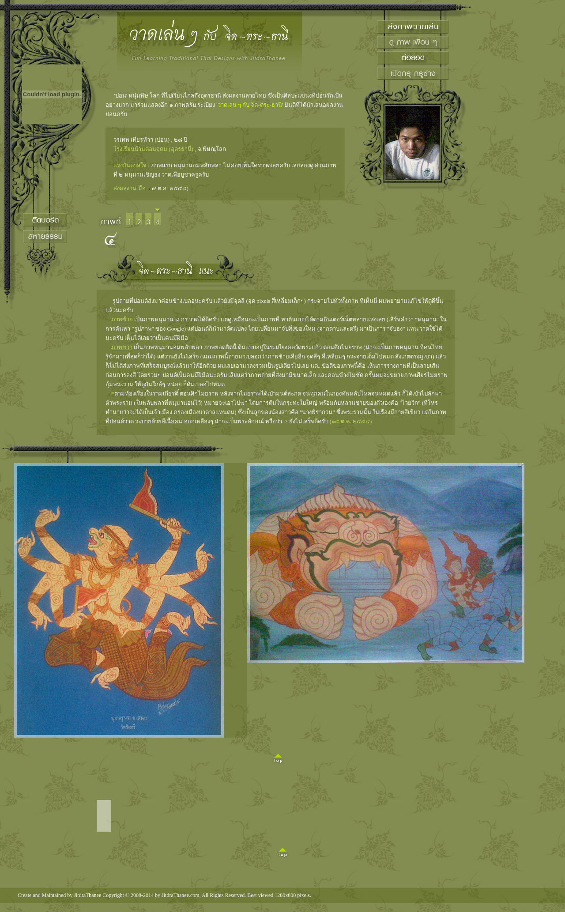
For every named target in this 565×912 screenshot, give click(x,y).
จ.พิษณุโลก (212, 149)
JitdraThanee (87, 895)
